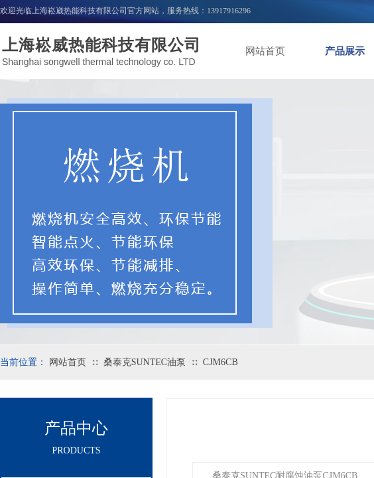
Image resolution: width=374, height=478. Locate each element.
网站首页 (265, 51)
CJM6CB (220, 362)
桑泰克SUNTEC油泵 (144, 362)
